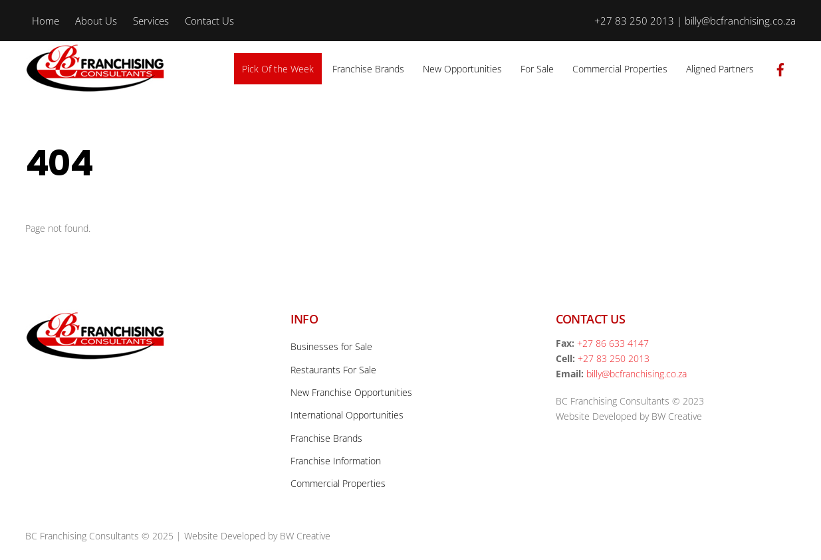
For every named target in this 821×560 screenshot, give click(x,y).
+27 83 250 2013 (613, 358)
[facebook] (780, 67)
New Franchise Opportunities (351, 392)
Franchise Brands (368, 68)
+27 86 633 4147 (613, 343)
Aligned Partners (720, 68)
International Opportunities (347, 415)
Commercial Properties (619, 68)
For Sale (537, 68)
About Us (96, 20)
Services (151, 20)
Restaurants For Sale (333, 369)
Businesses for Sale (331, 346)
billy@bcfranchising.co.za (636, 373)
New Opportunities (462, 68)
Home (45, 20)
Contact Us (209, 20)
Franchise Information (336, 460)
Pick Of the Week (278, 68)
